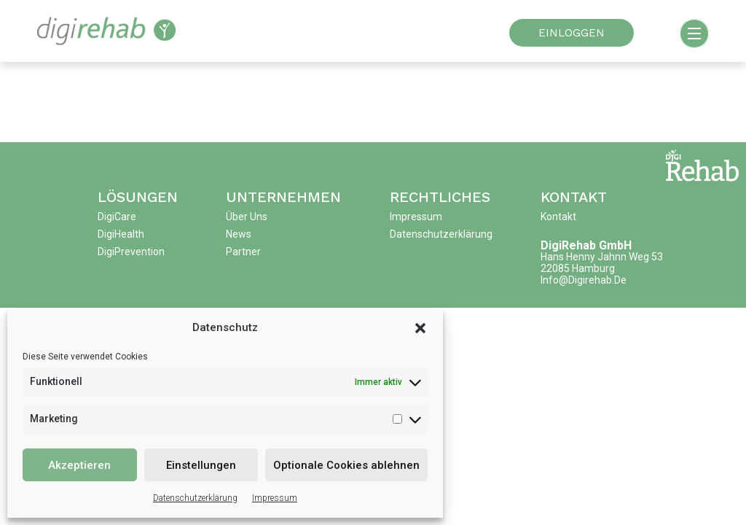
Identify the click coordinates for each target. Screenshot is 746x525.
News (238, 234)
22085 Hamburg (578, 268)
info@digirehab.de (584, 280)
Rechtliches (440, 197)
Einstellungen (201, 465)
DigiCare (117, 216)
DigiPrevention (131, 251)
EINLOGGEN (571, 32)
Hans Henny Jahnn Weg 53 (602, 256)
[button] (420, 327)
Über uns (246, 216)
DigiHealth (121, 234)
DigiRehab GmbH (586, 245)
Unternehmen (283, 197)
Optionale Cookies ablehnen (346, 465)
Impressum (274, 498)
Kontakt (574, 197)
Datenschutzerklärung (195, 498)
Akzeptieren (79, 465)
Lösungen (138, 197)
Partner (243, 251)
